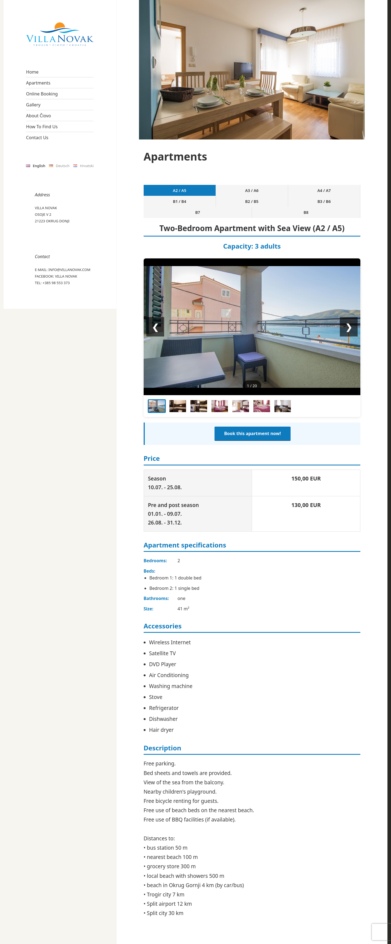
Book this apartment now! (252, 415)
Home (32, 72)
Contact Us (37, 138)
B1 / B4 (238, 191)
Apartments (38, 83)
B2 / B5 (265, 191)
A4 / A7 (211, 191)
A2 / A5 (157, 191)
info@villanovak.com (69, 269)
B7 (319, 191)
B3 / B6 (292, 191)
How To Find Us (41, 127)
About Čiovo (38, 116)
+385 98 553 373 (55, 282)
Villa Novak (66, 276)
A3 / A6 (184, 191)
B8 (346, 191)
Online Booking (42, 94)
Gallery (33, 105)
